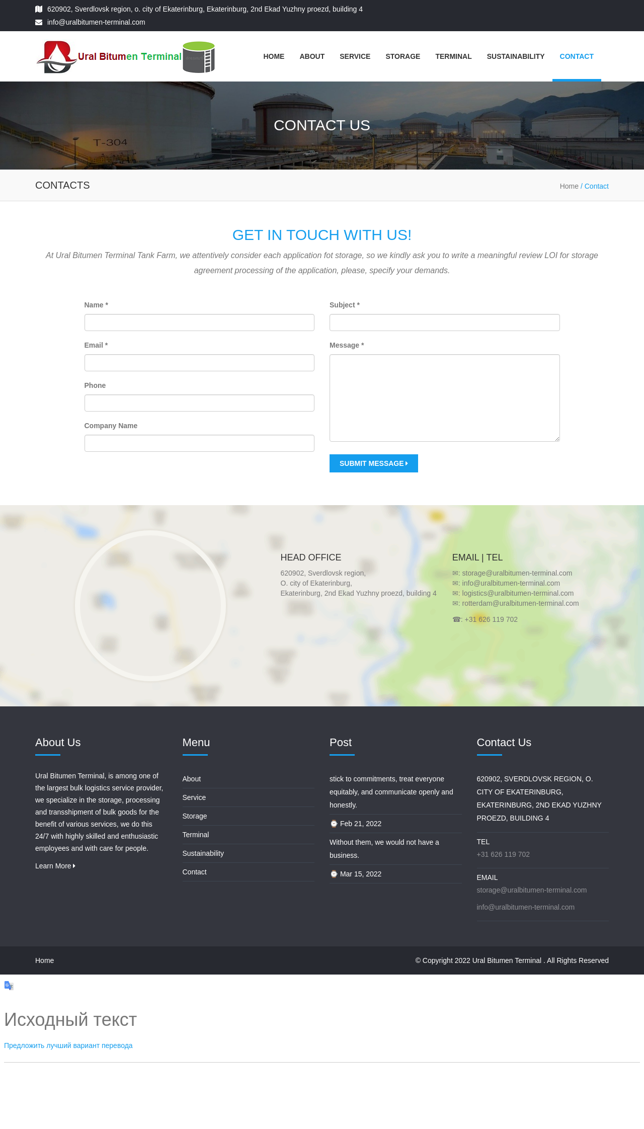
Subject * (345, 305)
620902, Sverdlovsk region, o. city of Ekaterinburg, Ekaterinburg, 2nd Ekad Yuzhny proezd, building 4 (205, 9)
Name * (96, 305)
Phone (95, 385)
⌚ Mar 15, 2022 (355, 874)
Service (355, 56)
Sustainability (516, 56)
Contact (577, 56)
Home (273, 56)
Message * (347, 345)
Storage (402, 56)
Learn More (55, 866)
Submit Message (374, 463)
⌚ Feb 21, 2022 (355, 824)
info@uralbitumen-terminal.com (96, 22)
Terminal (453, 56)
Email (487, 877)
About (312, 56)
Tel (483, 842)
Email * (96, 345)
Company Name (111, 426)
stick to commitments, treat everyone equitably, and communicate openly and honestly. (391, 792)
